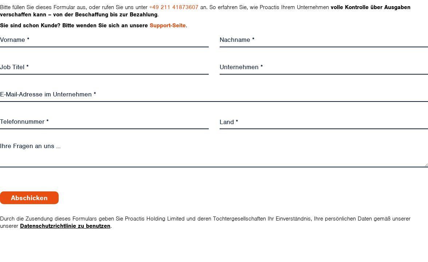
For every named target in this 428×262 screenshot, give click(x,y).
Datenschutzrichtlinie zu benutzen (65, 226)
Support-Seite (168, 25)
